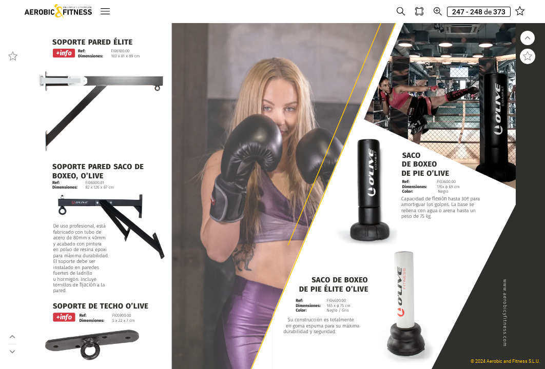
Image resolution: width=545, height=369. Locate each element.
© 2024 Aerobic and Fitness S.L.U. (505, 361)
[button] (105, 11)
